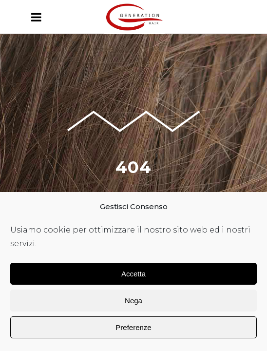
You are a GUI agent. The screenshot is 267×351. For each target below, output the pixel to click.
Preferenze (133, 327)
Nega (133, 300)
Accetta (133, 274)
